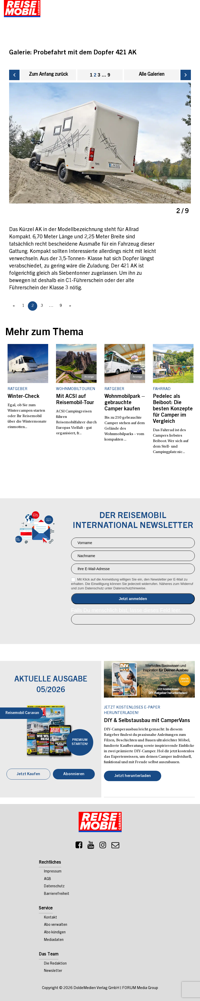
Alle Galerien (151, 74)
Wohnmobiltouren (75, 389)
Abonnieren (73, 774)
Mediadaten (54, 940)
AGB (47, 879)
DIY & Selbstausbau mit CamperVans (147, 720)
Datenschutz (54, 886)
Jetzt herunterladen (132, 776)
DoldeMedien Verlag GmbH (96, 988)
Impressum (52, 871)
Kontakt (50, 917)
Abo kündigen (55, 932)
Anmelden (133, 598)
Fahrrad (162, 389)
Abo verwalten (55, 925)
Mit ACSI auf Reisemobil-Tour (75, 399)
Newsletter (53, 971)
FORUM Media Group (140, 988)
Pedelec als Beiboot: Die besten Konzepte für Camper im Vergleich (173, 409)
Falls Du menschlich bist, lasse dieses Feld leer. (126, 610)
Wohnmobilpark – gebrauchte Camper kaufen (124, 403)
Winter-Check (23, 396)
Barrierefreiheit (56, 894)
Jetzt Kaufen (28, 774)
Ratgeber (17, 389)
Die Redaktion (55, 963)
